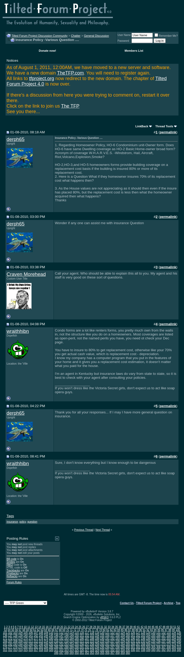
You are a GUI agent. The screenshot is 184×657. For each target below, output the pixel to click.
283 (41, 647)
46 (156, 627)
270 (153, 644)
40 (134, 627)
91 (144, 629)
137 (10, 635)
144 (46, 635)
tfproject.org (41, 78)
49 (167, 627)
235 (153, 641)
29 (94, 627)
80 (104, 629)
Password (123, 40)
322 (61, 650)
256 (82, 644)
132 (163, 632)
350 (77, 652)
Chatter (75, 35)
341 (158, 650)
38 (127, 627)
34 (112, 627)
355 (102, 652)
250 (51, 644)
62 (38, 629)
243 (15, 644)
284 (46, 647)
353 (92, 652)
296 (107, 647)
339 (148, 650)
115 (77, 632)
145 (51, 635)
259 (97, 644)
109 (46, 632)
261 (107, 644)
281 (31, 647)
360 (127, 652)
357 (112, 652)
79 (100, 629)
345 (179, 650)
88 (133, 629)
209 (20, 641)
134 (174, 632)
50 (171, 627)
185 (77, 638)
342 (163, 650)
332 (112, 650)
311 (5, 650)
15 (43, 627)
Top (178, 603)
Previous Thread (83, 529)
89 (136, 629)
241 (5, 644)
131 (158, 632)
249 (46, 644)
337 (138, 650)
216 (56, 641)
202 (163, 638)
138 (15, 635)
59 (27, 629)
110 (51, 632)
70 (67, 629)
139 (20, 635)
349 (71, 652)
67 (56, 629)
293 (92, 647)
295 (102, 647)
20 (61, 627)
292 (87, 647)
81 (107, 629)
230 (127, 641)
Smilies (11, 561)
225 (102, 641)
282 (36, 647)
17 (50, 627)
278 (15, 647)
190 (102, 638)
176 (31, 638)
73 (78, 629)
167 (163, 635)
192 (112, 638)
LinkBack (141, 126)
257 (87, 644)
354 (97, 652)
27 (87, 627)
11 (28, 627)
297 (112, 647)
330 (102, 650)
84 (118, 629)
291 (82, 647)
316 (31, 650)
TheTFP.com (70, 73)
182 (61, 638)
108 (41, 632)
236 (158, 641)
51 (175, 627)
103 (15, 632)
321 (56, 650)
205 (179, 638)
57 (20, 629)
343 (168, 650)
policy (22, 521)
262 (112, 644)
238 (168, 641)
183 (66, 638)
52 (178, 627)
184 (71, 638)
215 (51, 641)
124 (122, 632)
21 (65, 627)
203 (168, 638)
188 (92, 638)
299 (122, 647)
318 (41, 650)
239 (174, 641)
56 (16, 629)
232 (138, 641)
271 (158, 644)
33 (109, 627)
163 (143, 635)
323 (66, 650)
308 (168, 647)
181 (56, 638)
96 (162, 629)
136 (5, 635)
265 (127, 644)
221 (82, 641)
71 (71, 629)
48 (163, 627)
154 (97, 635)
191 (107, 638)
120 (102, 632)
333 (117, 650)
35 (116, 627)
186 (82, 638)
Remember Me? (166, 35)
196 (133, 638)
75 (85, 629)
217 (61, 641)
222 (87, 641)
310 (179, 647)
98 (169, 629)
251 (56, 644)
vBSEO (104, 617)
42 (141, 627)
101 (5, 632)
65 (49, 629)
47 (160, 627)
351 (82, 652)
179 (46, 638)
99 (173, 629)
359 (122, 652)
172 (10, 638)
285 (51, 647)
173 (15, 638)
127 (138, 632)
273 (168, 644)
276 (5, 647)
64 (45, 629)
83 (115, 629)
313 (15, 650)
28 (91, 627)
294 (97, 647)
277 (10, 647)
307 (163, 647)
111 (56, 632)
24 (76, 627)
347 (61, 652)
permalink (168, 132)
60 (31, 629)
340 (153, 650)
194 (122, 638)
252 (61, 644)
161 (133, 635)
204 (174, 638)
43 (145, 627)
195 (127, 638)
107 (36, 632)
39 (131, 627)
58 (23, 629)
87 (129, 629)
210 (25, 641)
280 (25, 647)
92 (147, 629)
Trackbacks (13, 570)
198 (143, 638)
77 (93, 629)
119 (97, 632)
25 (79, 627)
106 (31, 632)
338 (143, 650)
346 (56, 652)
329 (97, 650)
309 (174, 647)
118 (92, 632)
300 (127, 647)
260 (102, 644)
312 (10, 650)
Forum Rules (14, 582)
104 (20, 632)
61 (34, 629)
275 (179, 644)
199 (148, 638)
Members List (134, 50)
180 (51, 638)
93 (151, 629)
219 (71, 641)
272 (163, 644)
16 (47, 627)
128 (143, 632)
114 (71, 632)
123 (117, 632)
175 (25, 638)
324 (71, 650)
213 (41, 641)
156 (107, 635)
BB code (12, 559)
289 (71, 647)
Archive (169, 603)
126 (133, 632)
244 (20, 644)
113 (66, 632)
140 (25, 635)
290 (77, 647)
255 (77, 644)
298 (117, 647)
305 (153, 647)
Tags (10, 516)
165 (153, 635)
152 (87, 635)
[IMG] (10, 564)
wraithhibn (18, 331)
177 (36, 638)
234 (148, 641)
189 (97, 638)
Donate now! (47, 50)
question (32, 521)
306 (158, 647)
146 (56, 635)
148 (66, 635)
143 (41, 635)
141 (31, 635)
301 (133, 647)
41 (138, 627)
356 (107, 652)
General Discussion (96, 35)
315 (25, 650)
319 (46, 650)
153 (92, 635)
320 (51, 650)
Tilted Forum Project (148, 603)
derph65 (15, 139)
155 (102, 635)
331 (107, 650)
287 (61, 647)
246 (31, 644)
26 (83, 627)
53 (5, 629)
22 (68, 627)
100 (178, 629)
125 (127, 632)
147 (61, 635)
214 (46, 641)
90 (140, 629)
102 (10, 632)
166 (158, 635)
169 (174, 635)
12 (32, 627)
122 (112, 632)
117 (87, 632)
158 (117, 635)
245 (25, 644)
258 (92, 644)
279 (20, 647)
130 (153, 632)
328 (92, 650)
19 (58, 627)
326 (82, 650)
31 (101, 627)
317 (36, 650)
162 (138, 635)
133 (168, 632)
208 (15, 641)
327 (87, 650)
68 (60, 629)
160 (127, 635)
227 (112, 641)
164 (148, 635)
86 (125, 629)
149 (71, 635)
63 (41, 629)
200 (153, 638)
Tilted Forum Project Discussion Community (40, 35)
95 (158, 629)
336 (133, 650)
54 (9, 629)
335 (127, 650)
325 (77, 650)
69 (63, 629)
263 (117, 644)
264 (122, 644)
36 (120, 627)
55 (12, 629)
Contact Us (127, 603)
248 (41, 644)
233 (143, 641)
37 (123, 627)
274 (174, 644)
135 (179, 632)
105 (25, 632)
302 (138, 647)
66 (52, 629)
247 (36, 644)
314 (20, 650)
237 (163, 641)
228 (117, 641)
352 (87, 652)
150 (77, 635)
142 (36, 635)
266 (133, 644)
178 (41, 638)
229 (122, 641)
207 (10, 641)
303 (143, 647)
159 (122, 635)
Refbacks (12, 576)
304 (148, 647)
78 (96, 629)
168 (168, 635)
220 (77, 641)
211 (31, 641)
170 (179, 635)
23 (72, 627)
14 (39, 627)
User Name (124, 35)
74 (82, 629)
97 (166, 629)
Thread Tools (164, 126)
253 (66, 644)
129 (148, 632)
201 (158, 638)
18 (54, 627)
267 (138, 644)
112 (61, 632)
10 (25, 627)
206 (5, 641)
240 (179, 641)
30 (98, 627)
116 (82, 632)
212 (36, 641)
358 (117, 652)
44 (149, 627)
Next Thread (103, 529)
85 (122, 629)
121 (107, 632)
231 (133, 641)
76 (89, 629)
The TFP (70, 106)
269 (148, 644)
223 (92, 641)
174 (20, 638)
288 (66, 647)
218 (66, 641)
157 (112, 635)
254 (71, 644)
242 (10, 644)
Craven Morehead (26, 274)
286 (56, 647)
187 (87, 638)
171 (5, 638)
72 (74, 629)
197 (138, 638)
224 (97, 641)
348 (66, 652)
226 (107, 641)
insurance (12, 521)
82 (111, 629)
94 (155, 629)
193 (117, 638)
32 (105, 627)
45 (152, 627)
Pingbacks (13, 573)
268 (143, 644)
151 (82, 635)
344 (174, 650)
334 (122, 650)
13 (36, 627)
